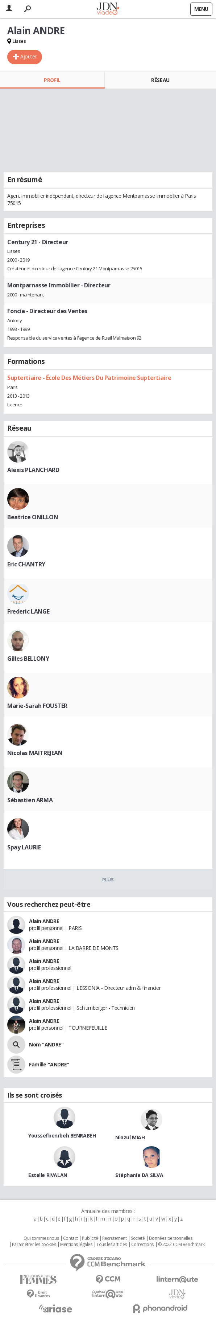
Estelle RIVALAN (47, 1175)
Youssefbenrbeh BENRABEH (62, 1135)
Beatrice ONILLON (32, 517)
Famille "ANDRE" (49, 1064)
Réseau (160, 80)
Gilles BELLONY (28, 659)
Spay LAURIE (24, 847)
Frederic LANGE (28, 611)
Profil (52, 80)
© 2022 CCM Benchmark (181, 1244)
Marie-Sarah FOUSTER (37, 706)
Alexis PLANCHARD (33, 470)
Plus (107, 879)
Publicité (90, 1238)
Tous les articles (111, 1244)
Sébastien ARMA (30, 800)
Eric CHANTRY (26, 564)
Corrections (142, 1244)
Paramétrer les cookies (34, 1244)
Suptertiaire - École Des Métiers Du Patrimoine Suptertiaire (89, 378)
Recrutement (114, 1238)
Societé (138, 1238)
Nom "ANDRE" (46, 1044)
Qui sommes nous (41, 1238)
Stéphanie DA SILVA (139, 1175)
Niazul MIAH (130, 1137)
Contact (70, 1238)
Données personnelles (170, 1238)
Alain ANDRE (44, 921)
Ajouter (28, 56)
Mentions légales (76, 1244)
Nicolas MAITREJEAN (34, 753)
